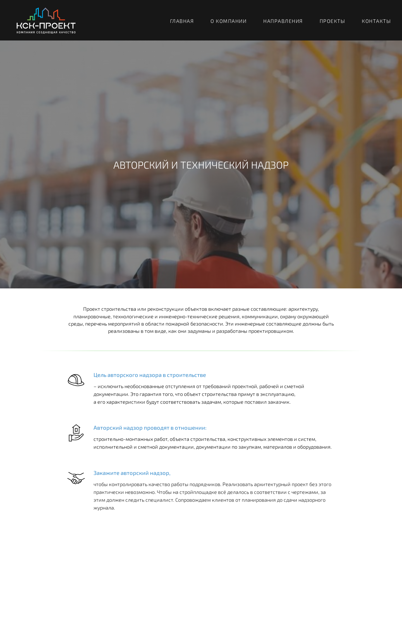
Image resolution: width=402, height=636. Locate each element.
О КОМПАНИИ (228, 21)
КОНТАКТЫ (376, 21)
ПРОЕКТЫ (332, 21)
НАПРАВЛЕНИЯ (283, 21)
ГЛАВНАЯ (182, 21)
